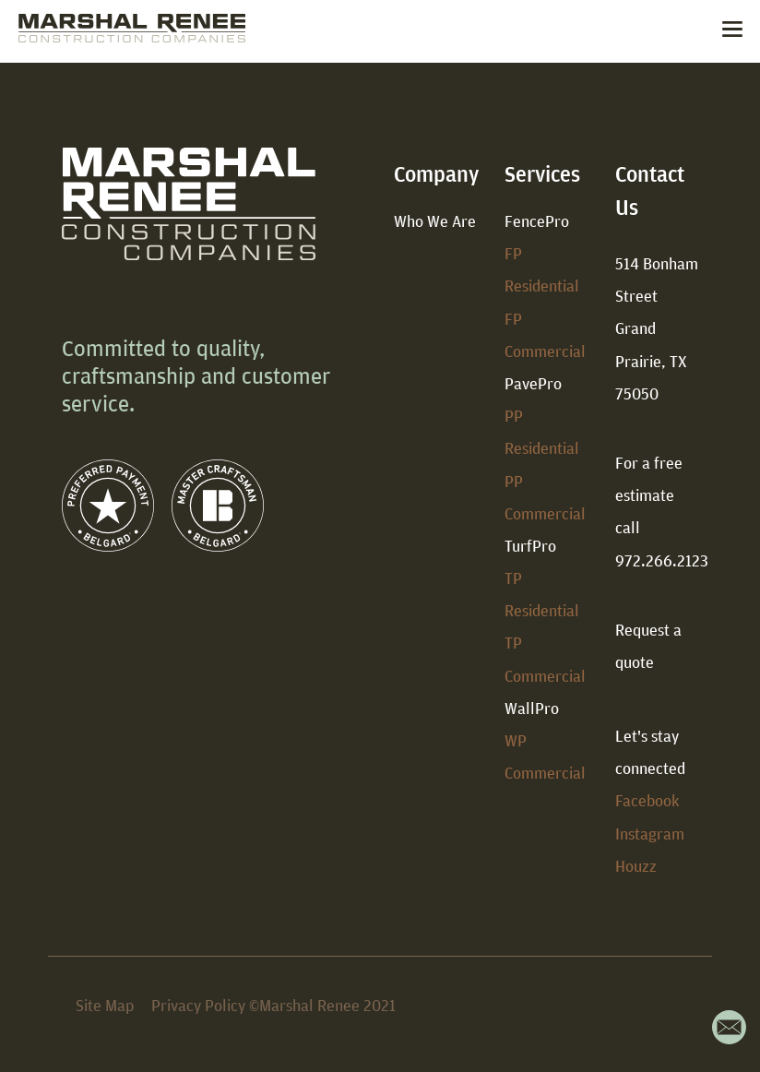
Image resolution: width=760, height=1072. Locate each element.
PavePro (533, 383)
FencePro (537, 221)
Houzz (636, 865)
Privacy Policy (198, 1005)
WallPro (532, 708)
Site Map (105, 1005)
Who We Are (435, 221)
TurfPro (530, 545)
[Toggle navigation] (732, 31)
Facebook (647, 800)
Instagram (649, 833)
